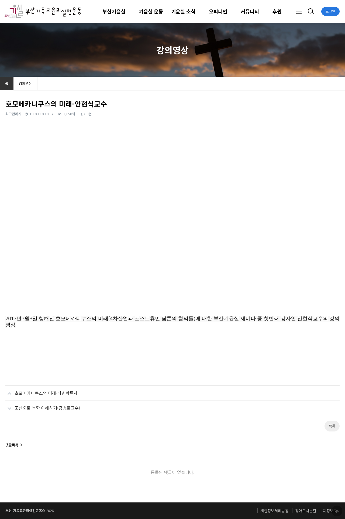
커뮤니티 (250, 11)
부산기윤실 (113, 11)
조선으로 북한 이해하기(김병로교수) (42, 405)
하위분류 (128, 11)
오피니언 (218, 11)
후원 (277, 11)
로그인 (330, 11)
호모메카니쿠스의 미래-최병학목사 (41, 391)
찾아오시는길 (305, 510)
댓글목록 (13, 444)
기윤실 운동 (151, 11)
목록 (332, 426)
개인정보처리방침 (274, 510)
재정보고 (330, 510)
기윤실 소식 (183, 11)
